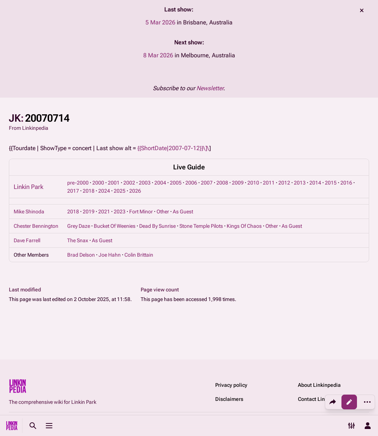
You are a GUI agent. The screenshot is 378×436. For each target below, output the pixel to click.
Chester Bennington (36, 226)
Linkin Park (28, 186)
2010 (253, 183)
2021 (104, 211)
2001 (114, 183)
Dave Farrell (27, 240)
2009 (238, 183)
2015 (331, 183)
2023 (120, 211)
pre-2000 (78, 183)
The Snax (77, 240)
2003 (145, 183)
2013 (300, 183)
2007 (207, 183)
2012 (284, 183)
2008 (222, 183)
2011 (269, 183)
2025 (120, 191)
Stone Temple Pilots (201, 226)
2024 (104, 191)
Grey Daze (78, 226)
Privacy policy (231, 385)
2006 (191, 183)
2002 (129, 183)
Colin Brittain (138, 255)
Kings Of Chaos (244, 226)
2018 (88, 191)
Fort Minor (141, 211)
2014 (315, 183)
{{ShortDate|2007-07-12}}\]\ (173, 148)
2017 (73, 191)
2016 (346, 183)
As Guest (183, 211)
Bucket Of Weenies (114, 226)
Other (163, 211)
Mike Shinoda (29, 211)
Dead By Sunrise (157, 226)
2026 (135, 191)
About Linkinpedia (319, 385)
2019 (88, 211)
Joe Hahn (110, 255)
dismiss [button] (361, 10)
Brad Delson (81, 255)
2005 (176, 183)
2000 (98, 183)
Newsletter (209, 88)
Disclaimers (229, 399)
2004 (160, 183)
